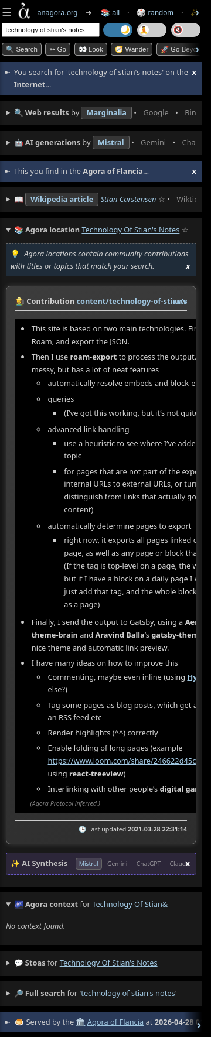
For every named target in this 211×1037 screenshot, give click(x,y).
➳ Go (57, 49)
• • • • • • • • (105, 113)
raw (180, 301)
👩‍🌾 (20, 301)
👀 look (91, 49)
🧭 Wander (131, 49)
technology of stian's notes (109, 962)
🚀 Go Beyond (183, 49)
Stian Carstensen (128, 199)
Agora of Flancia (115, 1021)
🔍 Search (22, 49)
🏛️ (80, 1021)
